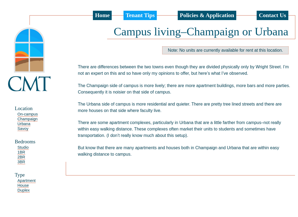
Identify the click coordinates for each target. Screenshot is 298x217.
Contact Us (272, 15)
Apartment (26, 180)
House (23, 185)
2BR (21, 157)
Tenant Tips (140, 15)
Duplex (23, 190)
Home (102, 15)
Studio (23, 147)
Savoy (22, 128)
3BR (21, 162)
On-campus (27, 114)
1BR (21, 152)
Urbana (23, 124)
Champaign (27, 119)
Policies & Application (207, 15)
